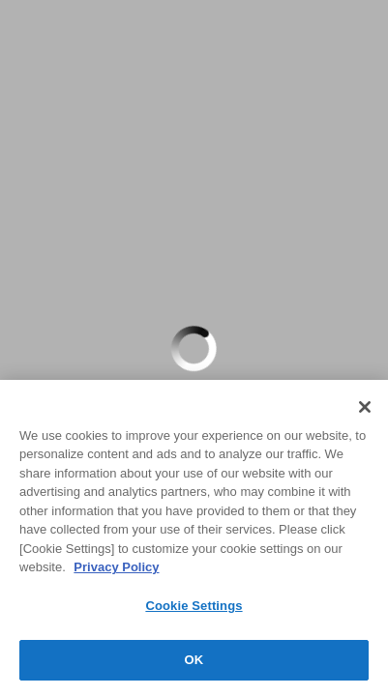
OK (194, 659)
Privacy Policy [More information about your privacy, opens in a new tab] (116, 567)
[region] (194, 538)
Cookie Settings (193, 605)
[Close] (364, 407)
